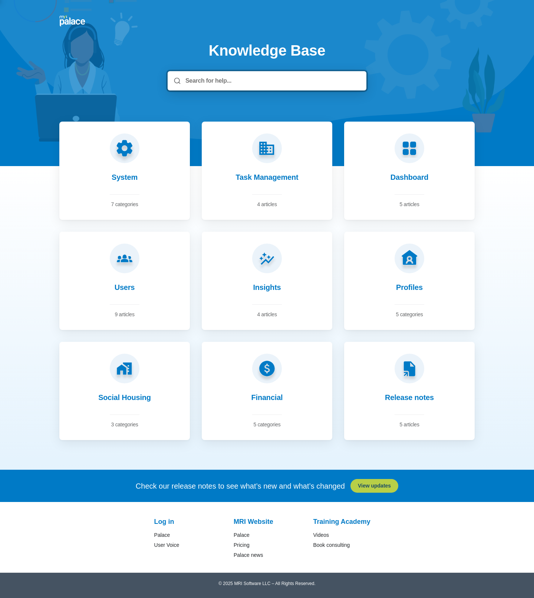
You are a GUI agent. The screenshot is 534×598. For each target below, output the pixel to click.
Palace (162, 535)
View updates (374, 486)
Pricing (242, 545)
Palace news (248, 555)
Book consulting (331, 545)
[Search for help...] (272, 81)
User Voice (166, 545)
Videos (321, 535)
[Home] (72, 21)
